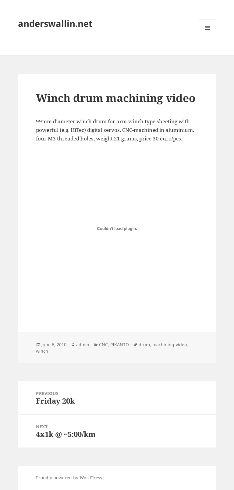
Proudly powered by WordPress (69, 478)
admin (82, 344)
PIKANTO (119, 344)
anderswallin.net (55, 23)
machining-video (169, 344)
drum (144, 344)
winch (42, 351)
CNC (103, 344)
